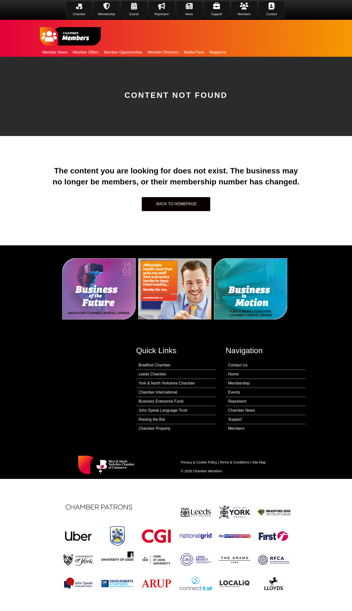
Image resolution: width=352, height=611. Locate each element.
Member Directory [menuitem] (163, 52)
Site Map (259, 462)
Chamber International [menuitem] (158, 392)
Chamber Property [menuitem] (155, 428)
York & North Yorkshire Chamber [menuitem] (167, 383)
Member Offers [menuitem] (86, 52)
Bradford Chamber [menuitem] (155, 365)
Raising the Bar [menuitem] (152, 419)
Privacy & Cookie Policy (199, 462)
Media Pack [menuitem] (194, 52)
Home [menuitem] (233, 374)
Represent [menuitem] (237, 401)
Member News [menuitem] (54, 52)
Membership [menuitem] (239, 383)
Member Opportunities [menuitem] (123, 52)
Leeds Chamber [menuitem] (152, 374)
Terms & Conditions (234, 462)
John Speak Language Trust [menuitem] (163, 410)
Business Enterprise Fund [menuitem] (161, 401)
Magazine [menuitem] (217, 52)
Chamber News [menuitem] (241, 410)
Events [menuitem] (234, 392)
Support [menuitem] (235, 419)
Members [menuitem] (236, 428)
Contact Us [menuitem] (237, 365)
